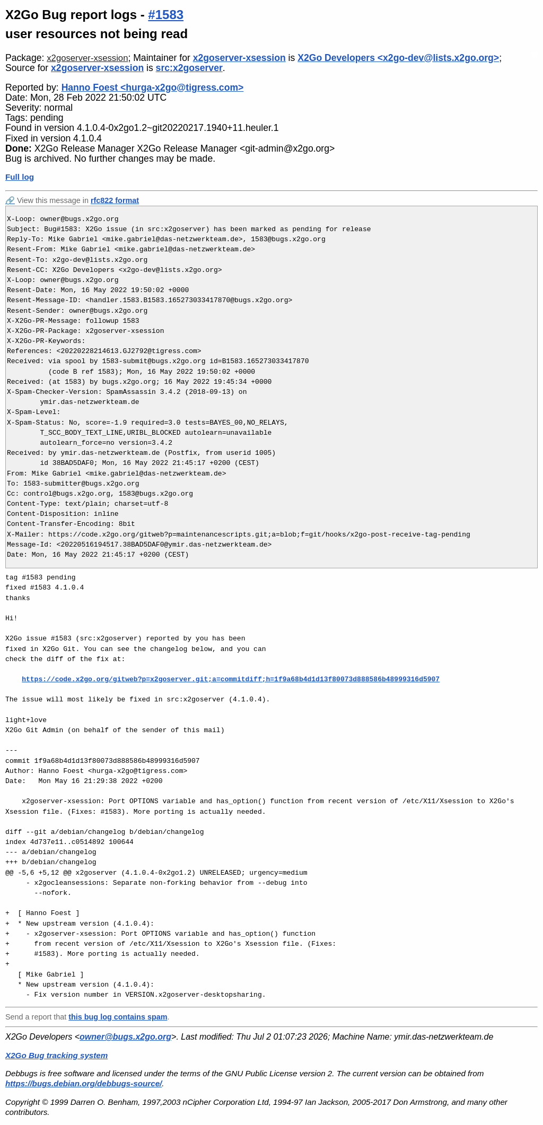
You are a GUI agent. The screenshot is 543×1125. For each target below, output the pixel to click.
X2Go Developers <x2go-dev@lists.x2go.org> (398, 57)
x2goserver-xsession (87, 58)
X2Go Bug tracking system (56, 1055)
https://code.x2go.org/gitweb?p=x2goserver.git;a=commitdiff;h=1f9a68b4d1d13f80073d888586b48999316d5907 (231, 679)
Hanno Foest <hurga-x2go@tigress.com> (153, 87)
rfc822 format (115, 200)
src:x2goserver (189, 68)
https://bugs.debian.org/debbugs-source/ (83, 1083)
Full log (19, 176)
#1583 (165, 14)
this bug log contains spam (117, 1017)
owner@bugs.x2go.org (125, 1036)
